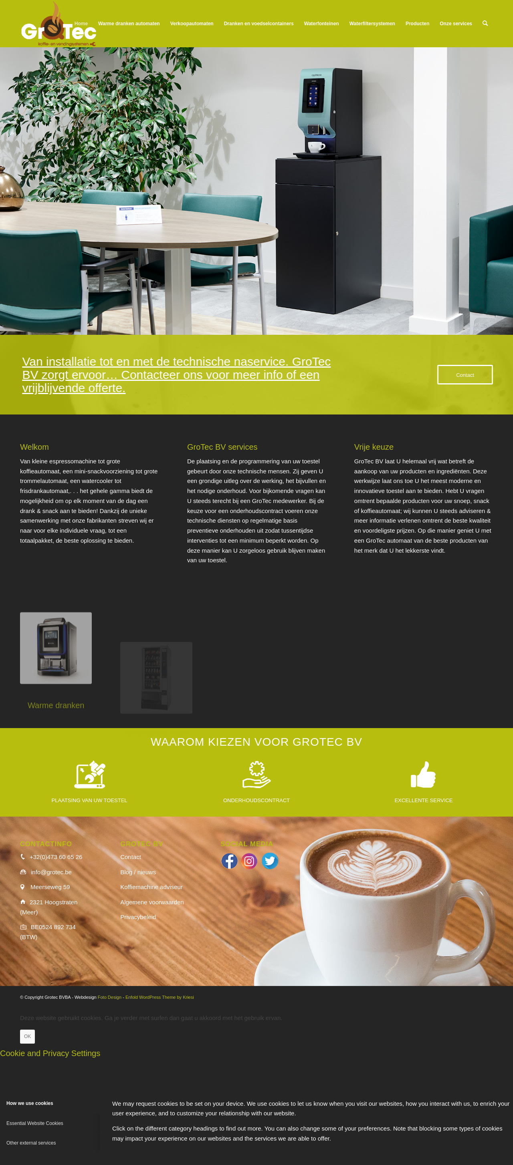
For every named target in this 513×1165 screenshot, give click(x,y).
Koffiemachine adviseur (151, 886)
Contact (130, 856)
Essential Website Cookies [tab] (34, 1123)
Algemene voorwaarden (152, 902)
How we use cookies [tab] (29, 1103)
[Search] (485, 23)
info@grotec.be (51, 872)
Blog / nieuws (138, 872)
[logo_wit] (58, 23)
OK (27, 1036)
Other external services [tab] (31, 1143)
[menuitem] (81, 23)
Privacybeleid (138, 916)
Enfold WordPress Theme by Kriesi (159, 997)
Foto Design (109, 997)
